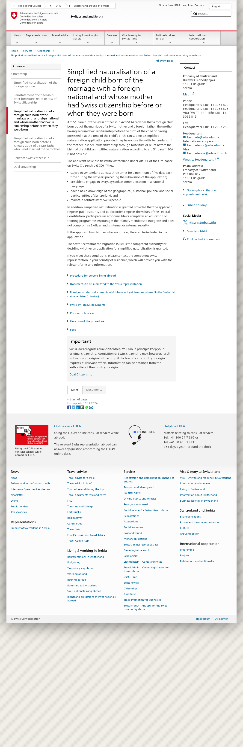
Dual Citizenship (80, 374)
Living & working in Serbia (87, 39)
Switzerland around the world (92, 5)
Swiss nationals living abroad (84, 694)
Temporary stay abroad (80, 671)
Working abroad (77, 677)
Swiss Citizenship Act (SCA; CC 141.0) (98, 419)
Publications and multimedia (197, 664)
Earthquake (74, 615)
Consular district (196, 231)
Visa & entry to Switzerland (136, 39)
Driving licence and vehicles (140, 602)
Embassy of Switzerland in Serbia (30, 631)
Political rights (132, 596)
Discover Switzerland (87, 464)
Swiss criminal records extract (141, 647)
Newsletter (17, 598)
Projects (184, 658)
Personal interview (82, 313)
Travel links (73, 632)
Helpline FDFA (174, 529)
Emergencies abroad (136, 607)
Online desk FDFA (67, 529)
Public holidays (197, 205)
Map (188, 94)
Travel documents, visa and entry (86, 598)
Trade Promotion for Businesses (142, 703)
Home (14, 50)
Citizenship (43, 50)
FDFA (57, 5)
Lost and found (133, 636)
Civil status (130, 697)
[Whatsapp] (87, 510)
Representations (36, 39)
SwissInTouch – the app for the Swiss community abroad (145, 710)
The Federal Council (29, 5)
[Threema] (82, 510)
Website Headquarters (201, 159)
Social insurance (133, 630)
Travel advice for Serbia (81, 580)
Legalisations (131, 619)
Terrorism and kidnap (80, 609)
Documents (94, 389)
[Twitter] (74, 510)
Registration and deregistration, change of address (149, 582)
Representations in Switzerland (85, 660)
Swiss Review (131, 685)
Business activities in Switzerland (199, 603)
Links (73, 389)
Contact (187, 67)
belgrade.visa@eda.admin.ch (207, 153)
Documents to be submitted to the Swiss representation (106, 284)
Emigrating (73, 665)
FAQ (70, 603)
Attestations (131, 624)
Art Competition (189, 637)
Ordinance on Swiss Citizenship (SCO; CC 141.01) (106, 426)
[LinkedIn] (78, 510)
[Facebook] (69, 510)
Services (112, 39)
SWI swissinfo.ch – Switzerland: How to (99, 477)
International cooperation (203, 39)
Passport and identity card (139, 590)
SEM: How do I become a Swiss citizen (98, 398)
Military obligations (135, 641)
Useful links (130, 680)
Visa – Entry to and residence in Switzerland (205, 580)
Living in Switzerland (192, 592)
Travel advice (60, 39)
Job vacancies (19, 615)
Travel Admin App (78, 644)
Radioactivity (74, 621)
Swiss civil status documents (87, 304)
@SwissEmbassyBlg (202, 222)
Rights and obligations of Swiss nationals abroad (91, 702)
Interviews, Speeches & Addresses (30, 592)
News (17, 39)
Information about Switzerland (198, 598)
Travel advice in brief (79, 586)
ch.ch (76, 471)
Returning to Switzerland (82, 688)
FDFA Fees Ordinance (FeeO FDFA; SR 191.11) (103, 433)
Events (14, 603)
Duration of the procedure (87, 321)
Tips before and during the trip (85, 592)
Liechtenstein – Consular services (143, 665)
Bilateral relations (190, 619)
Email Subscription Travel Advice (86, 638)
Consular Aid (75, 626)
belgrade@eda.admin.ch (204, 137)
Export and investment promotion (200, 625)
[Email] (91, 510)
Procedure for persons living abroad (93, 275)
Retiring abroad (76, 682)
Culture (184, 631)
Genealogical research (137, 653)
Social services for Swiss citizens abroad (146, 613)
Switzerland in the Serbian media (30, 586)
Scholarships (131, 659)
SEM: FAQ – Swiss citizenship (92, 405)
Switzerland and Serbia (170, 39)
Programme (187, 653)
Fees (73, 329)
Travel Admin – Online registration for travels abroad (146, 672)
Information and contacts (195, 586)
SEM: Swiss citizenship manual (93, 412)
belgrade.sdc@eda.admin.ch (206, 145)
